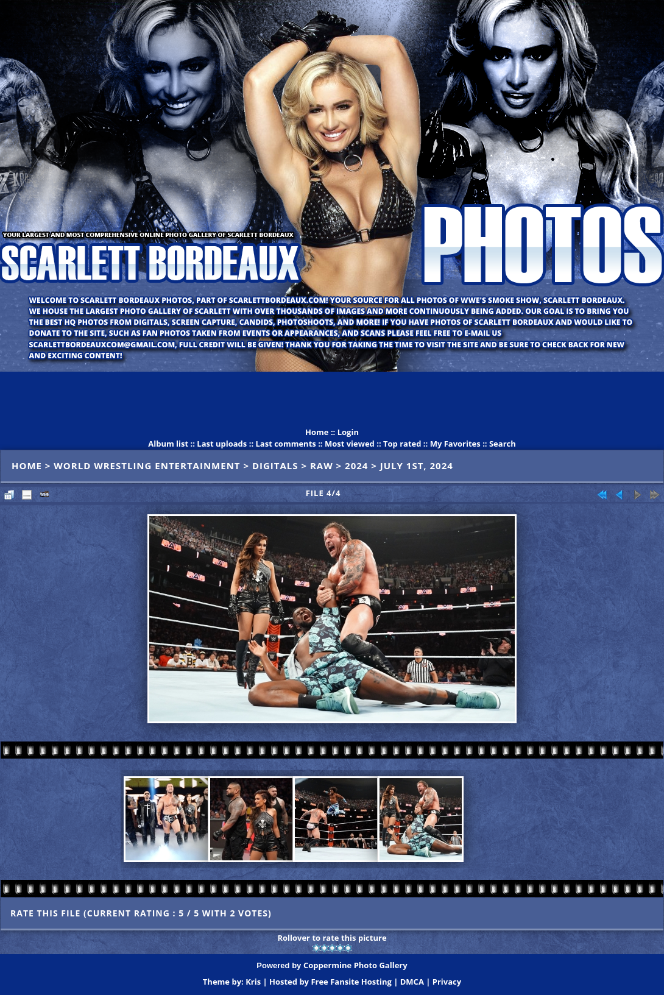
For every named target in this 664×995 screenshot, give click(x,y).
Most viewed (350, 443)
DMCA (412, 981)
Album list (168, 443)
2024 (356, 465)
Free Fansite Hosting (351, 981)
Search (502, 443)
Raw (321, 465)
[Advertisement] (332, 399)
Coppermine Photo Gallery (355, 965)
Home (316, 432)
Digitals (275, 465)
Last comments (285, 443)
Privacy (447, 981)
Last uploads (222, 443)
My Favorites (455, 443)
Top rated (402, 443)
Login (348, 432)
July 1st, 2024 (416, 465)
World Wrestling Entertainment (147, 465)
